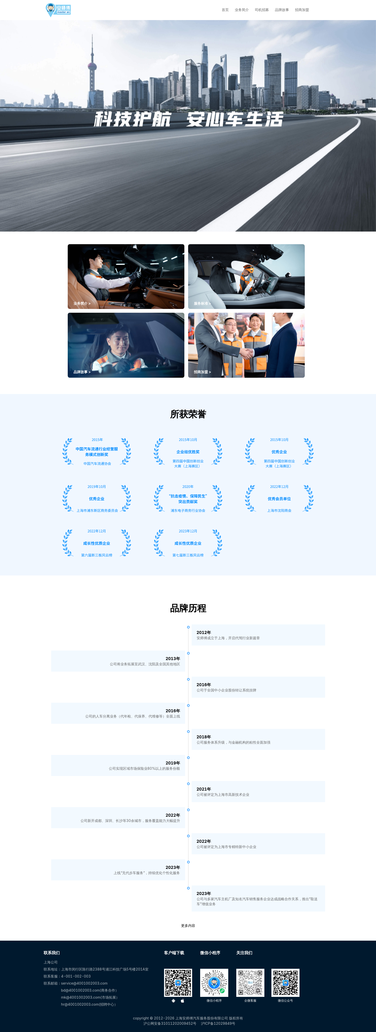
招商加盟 (302, 10)
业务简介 (242, 10)
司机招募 (262, 10)
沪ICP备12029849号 (218, 1023)
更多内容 (188, 925)
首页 (225, 10)
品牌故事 (282, 10)
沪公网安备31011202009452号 (169, 1023)
